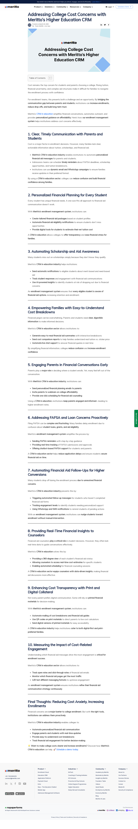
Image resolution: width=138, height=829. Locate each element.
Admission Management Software (49, 793)
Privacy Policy (55, 817)
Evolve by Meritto (101, 793)
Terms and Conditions (66, 817)
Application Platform (44, 778)
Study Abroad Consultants (76, 790)
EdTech (70, 772)
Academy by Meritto (102, 772)
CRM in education (44, 114)
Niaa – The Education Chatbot (47, 787)
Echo (39, 784)
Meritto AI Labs (100, 799)
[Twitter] (12, 784)
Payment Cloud (43, 781)
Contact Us (121, 781)
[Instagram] (20, 784)
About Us (121, 772)
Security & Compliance (125, 790)
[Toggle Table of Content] (49, 78)
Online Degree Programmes (77, 784)
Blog (97, 796)
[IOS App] (20, 793)
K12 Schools (72, 778)
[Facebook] (15, 784)
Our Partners (122, 775)
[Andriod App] (9, 793)
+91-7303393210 (11, 776)
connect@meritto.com (12, 778)
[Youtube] (24, 784)
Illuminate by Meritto (102, 775)
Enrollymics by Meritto (103, 790)
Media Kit (121, 787)
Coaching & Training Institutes (77, 775)
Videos (98, 784)
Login (110, 7)
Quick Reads (100, 787)
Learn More (96, 2)
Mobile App (41, 790)
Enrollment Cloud (43, 772)
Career (120, 784)
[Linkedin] (6, 784)
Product (38, 7)
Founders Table (101, 781)
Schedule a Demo (123, 7)
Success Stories (123, 778)
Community (62, 7)
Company (88, 7)
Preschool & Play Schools (76, 781)
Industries (73, 769)
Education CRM (42, 775)
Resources (75, 7)
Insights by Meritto (101, 778)
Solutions (49, 7)
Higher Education (73, 787)
